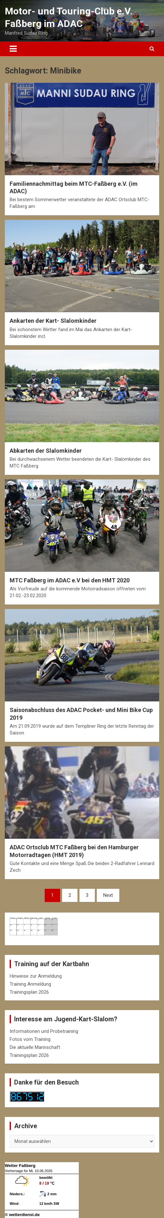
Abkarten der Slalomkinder (46, 450)
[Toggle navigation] (13, 48)
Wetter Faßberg (20, 1165)
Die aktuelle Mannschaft (35, 1047)
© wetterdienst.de (22, 1214)
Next (108, 895)
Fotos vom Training (30, 1039)
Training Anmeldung (30, 984)
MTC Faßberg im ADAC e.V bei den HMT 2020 (70, 580)
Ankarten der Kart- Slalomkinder (53, 320)
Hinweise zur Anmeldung (36, 976)
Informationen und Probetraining (44, 1031)
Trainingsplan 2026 (29, 992)
